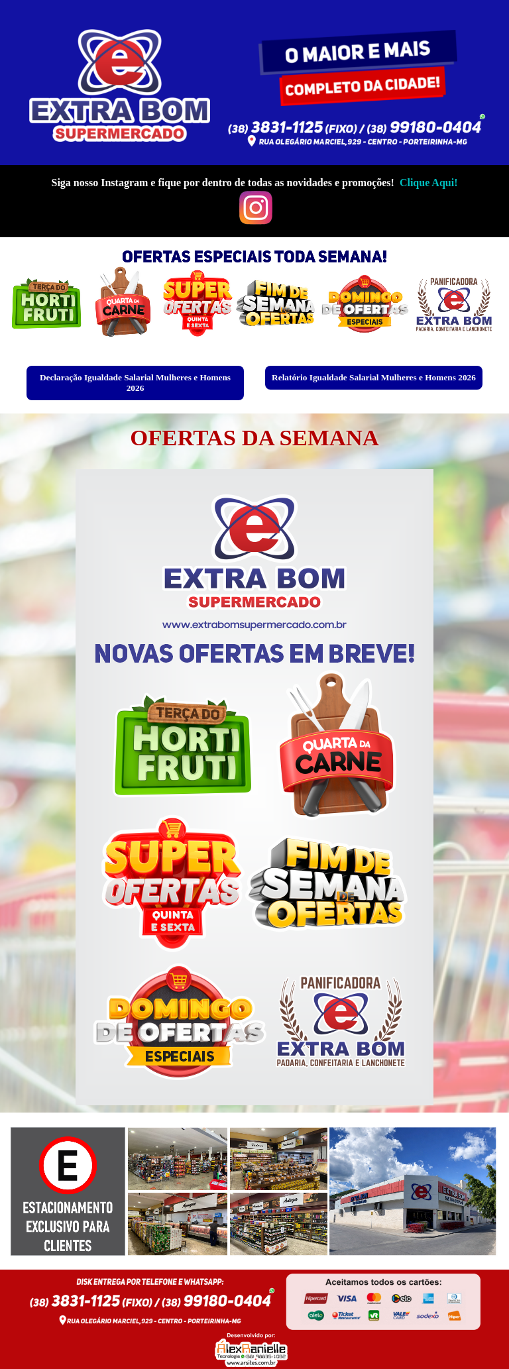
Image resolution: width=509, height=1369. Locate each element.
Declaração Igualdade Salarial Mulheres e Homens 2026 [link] (135, 382)
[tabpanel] (254, 201)
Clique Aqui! (429, 182)
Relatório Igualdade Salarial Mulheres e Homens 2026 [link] (374, 377)
